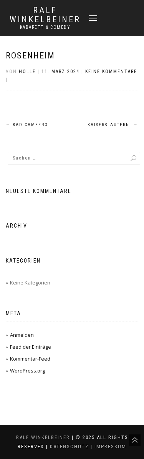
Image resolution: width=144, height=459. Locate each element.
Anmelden (22, 334)
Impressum (110, 446)
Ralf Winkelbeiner (45, 15)
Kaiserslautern (113, 124)
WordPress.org (27, 370)
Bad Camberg (27, 124)
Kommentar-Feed (30, 358)
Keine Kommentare (111, 71)
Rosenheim (30, 55)
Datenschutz (69, 446)
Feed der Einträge (30, 346)
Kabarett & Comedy (45, 27)
